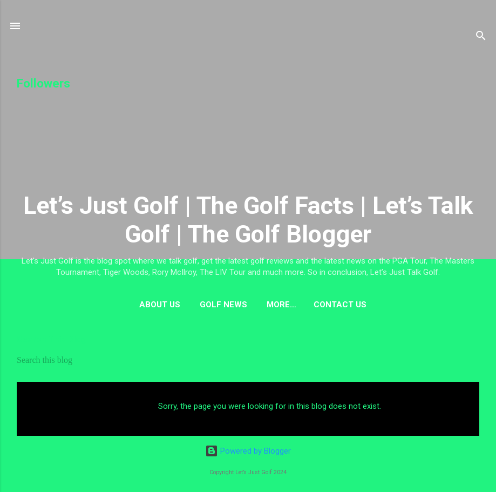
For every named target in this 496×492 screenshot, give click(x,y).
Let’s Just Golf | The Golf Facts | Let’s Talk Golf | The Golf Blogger (248, 219)
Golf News (223, 304)
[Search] (480, 37)
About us (159, 304)
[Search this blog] (248, 360)
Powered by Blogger (248, 451)
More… (281, 304)
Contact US (340, 304)
